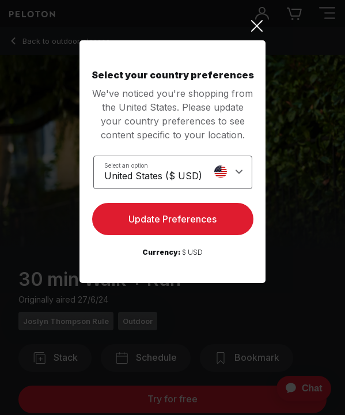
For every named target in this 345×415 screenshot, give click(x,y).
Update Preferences (172, 219)
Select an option (126, 165)
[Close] (172, 26)
